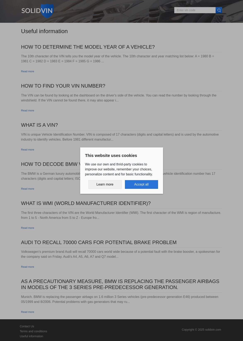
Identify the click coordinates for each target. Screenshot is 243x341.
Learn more (105, 184)
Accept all (141, 184)
